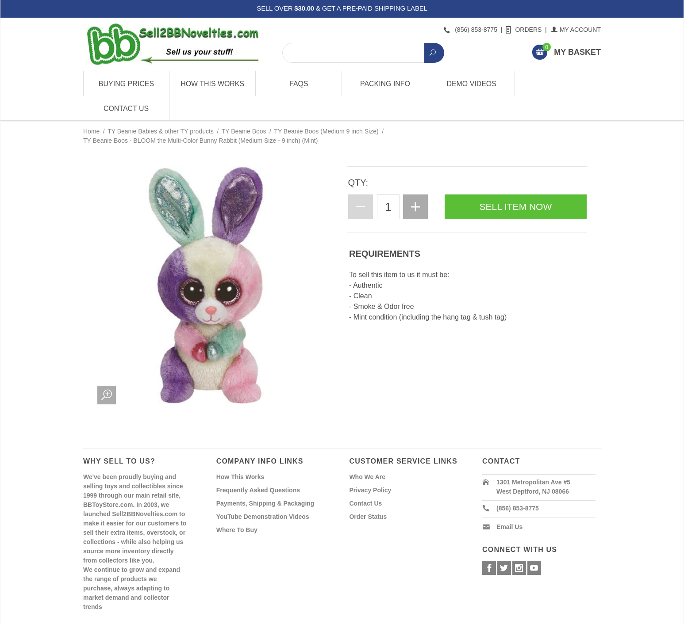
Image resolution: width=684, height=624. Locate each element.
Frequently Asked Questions (258, 465)
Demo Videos (471, 84)
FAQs (298, 84)
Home (91, 106)
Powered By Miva (221, 616)
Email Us (509, 502)
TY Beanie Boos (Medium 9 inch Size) (326, 106)
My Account (576, 29)
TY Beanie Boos (244, 106)
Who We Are (367, 452)
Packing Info (385, 84)
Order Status (368, 491)
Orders (524, 29)
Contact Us (557, 84)
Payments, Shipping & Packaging (265, 478)
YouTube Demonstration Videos (262, 491)
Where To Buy (236, 505)
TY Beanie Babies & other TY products (161, 106)
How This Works (213, 84)
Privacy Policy (370, 465)
